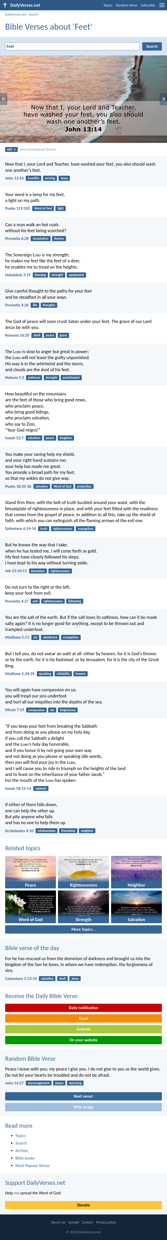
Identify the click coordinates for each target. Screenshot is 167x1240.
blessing (40, 275)
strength (57, 275)
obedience (50, 637)
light (60, 208)
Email (83, 1018)
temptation (40, 238)
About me (58, 1222)
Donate (83, 1205)
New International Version (38, 149)
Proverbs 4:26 (17, 305)
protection (84, 486)
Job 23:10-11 (16, 570)
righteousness (62, 529)
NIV (11, 149)
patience (34, 377)
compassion (36, 710)
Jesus (64, 178)
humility (33, 178)
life (35, 305)
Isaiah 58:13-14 (18, 788)
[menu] (162, 7)
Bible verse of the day (32, 948)
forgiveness (68, 710)
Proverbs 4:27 (17, 601)
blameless (38, 571)
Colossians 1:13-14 (21, 978)
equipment (76, 275)
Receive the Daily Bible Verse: (42, 996)
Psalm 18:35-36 (18, 486)
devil (37, 335)
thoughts (49, 305)
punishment (71, 377)
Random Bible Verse (30, 1058)
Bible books (25, 1158)
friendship (68, 831)
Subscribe (148, 5)
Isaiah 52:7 (14, 437)
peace (50, 335)
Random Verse (126, 5)
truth (43, 529)
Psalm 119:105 (17, 208)
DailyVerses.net (15, 14)
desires (59, 238)
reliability (63, 674)
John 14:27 (14, 1083)
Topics (107, 5)
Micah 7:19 (14, 709)
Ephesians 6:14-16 (20, 528)
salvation (34, 438)
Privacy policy (106, 1222)
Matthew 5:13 (17, 637)
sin (35, 637)
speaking (45, 674)
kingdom (66, 438)
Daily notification (83, 1007)
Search (33, 14)
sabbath (40, 788)
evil (35, 601)
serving (50, 178)
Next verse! (83, 1096)
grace (63, 335)
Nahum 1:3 (14, 377)
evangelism (86, 529)
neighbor (87, 831)
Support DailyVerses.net (35, 1182)
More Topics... (83, 929)
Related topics (22, 848)
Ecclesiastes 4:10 (19, 830)
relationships (47, 831)
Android (83, 1029)
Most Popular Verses (32, 1165)
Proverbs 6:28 (17, 238)
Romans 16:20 (17, 335)
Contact (87, 1222)
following (74, 601)
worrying (75, 1083)
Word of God (43, 208)
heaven (81, 674)
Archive (21, 1150)
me (16, 1192)
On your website (84, 1040)
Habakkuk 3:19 (17, 274)
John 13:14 (14, 178)
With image (84, 1107)
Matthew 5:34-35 (20, 673)
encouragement (39, 1083)
